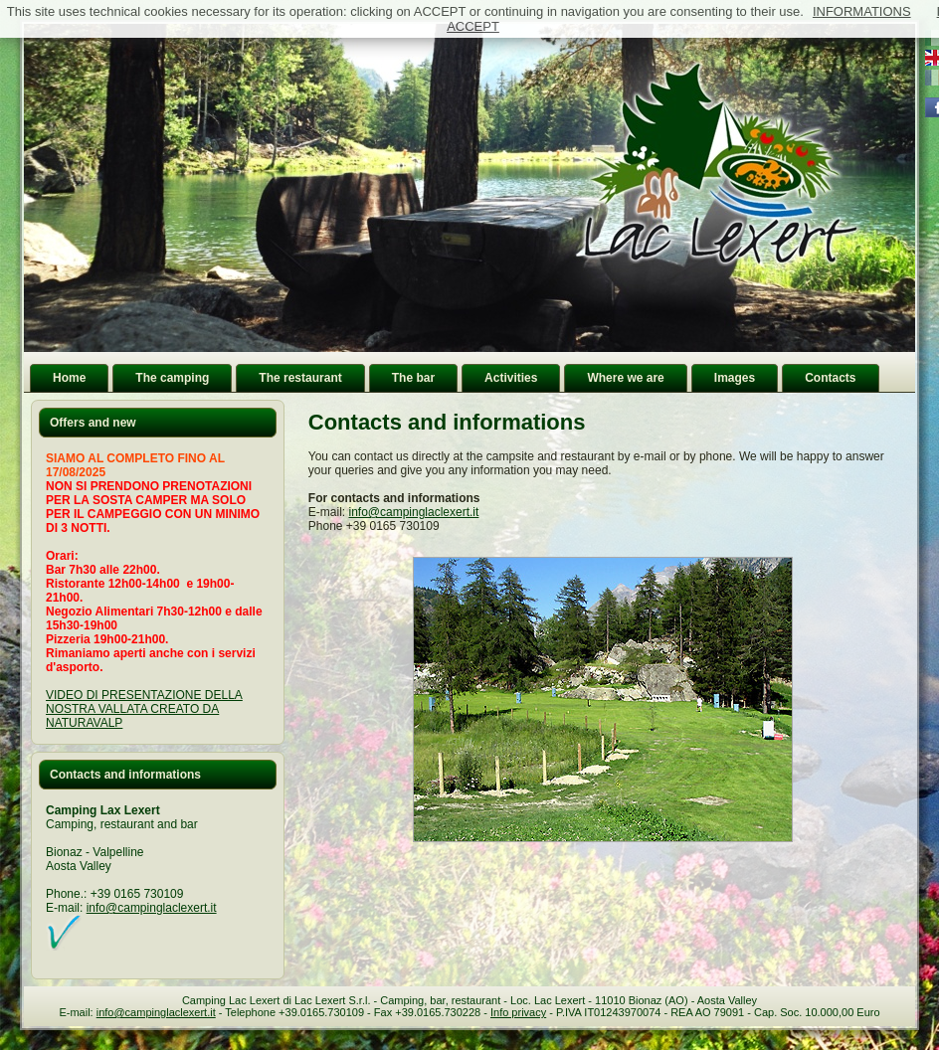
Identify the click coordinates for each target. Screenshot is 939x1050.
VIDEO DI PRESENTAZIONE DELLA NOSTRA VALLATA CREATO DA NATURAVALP (144, 709)
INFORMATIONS (862, 11)
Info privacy (518, 1012)
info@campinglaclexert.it (152, 908)
